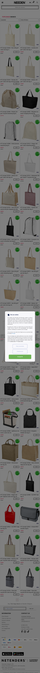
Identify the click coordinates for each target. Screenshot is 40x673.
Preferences (20, 351)
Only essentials (20, 346)
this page (13, 333)
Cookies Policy (13, 341)
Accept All (20, 356)
